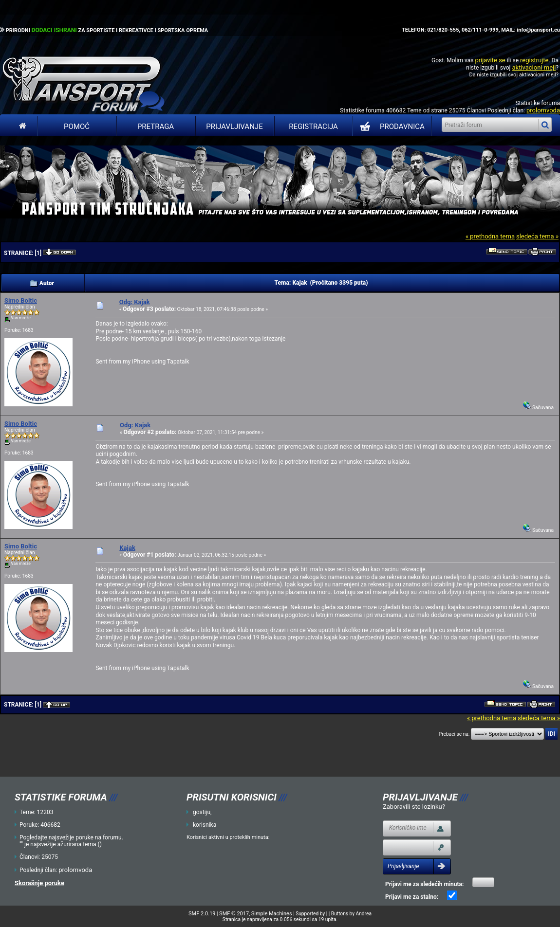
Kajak (127, 547)
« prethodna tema (490, 236)
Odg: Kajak (134, 302)
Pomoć (77, 126)
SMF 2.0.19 (201, 913)
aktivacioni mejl (534, 67)
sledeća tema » (537, 236)
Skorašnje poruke (39, 883)
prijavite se (490, 60)
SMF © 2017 (234, 913)
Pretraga (155, 126)
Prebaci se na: (454, 734)
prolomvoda (543, 110)
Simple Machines (271, 913)
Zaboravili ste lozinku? (414, 806)
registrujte (534, 60)
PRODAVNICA (390, 126)
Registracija (313, 126)
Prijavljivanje (234, 126)
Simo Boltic (20, 300)
